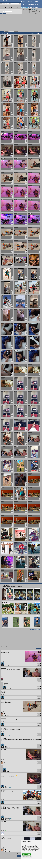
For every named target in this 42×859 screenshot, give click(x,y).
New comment (38, 648)
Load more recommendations (35, 629)
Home (24, 1)
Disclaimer (37, 6)
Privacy (36, 4)
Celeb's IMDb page (35, 9)
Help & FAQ (37, 1)
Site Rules (30, 1)
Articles (29, 3)
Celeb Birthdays (31, 6)
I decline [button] (28, 854)
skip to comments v (37, 583)
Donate (36, 3)
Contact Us (37, 7)
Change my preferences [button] (27, 856)
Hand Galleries (31, 7)
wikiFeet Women (23, 7)
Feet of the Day (31, 4)
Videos (22, 4)
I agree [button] (24, 854)
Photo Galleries (24, 3)
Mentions (23, 6)
